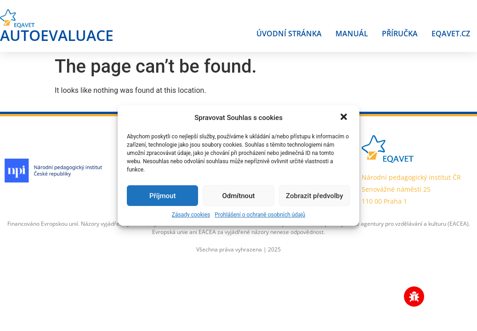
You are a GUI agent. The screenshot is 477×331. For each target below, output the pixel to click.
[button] (344, 117)
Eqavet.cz (451, 34)
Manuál (351, 34)
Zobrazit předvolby (314, 196)
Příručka (400, 34)
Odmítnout (238, 196)
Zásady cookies (191, 214)
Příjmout (162, 196)
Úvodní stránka (289, 34)
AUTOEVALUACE (57, 35)
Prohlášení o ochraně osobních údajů (260, 214)
